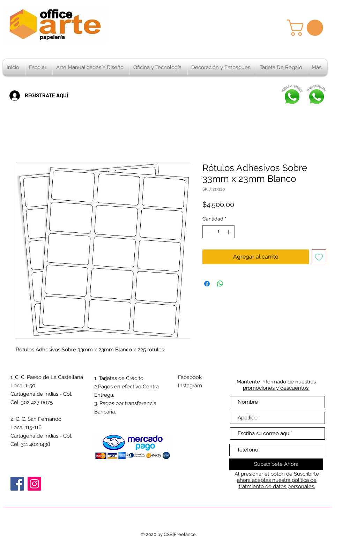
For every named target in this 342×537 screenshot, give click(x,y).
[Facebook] (17, 484)
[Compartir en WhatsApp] (220, 283)
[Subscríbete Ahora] (276, 464)
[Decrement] (207, 232)
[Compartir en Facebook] (207, 283)
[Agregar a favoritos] (319, 256)
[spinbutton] (218, 232)
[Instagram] (34, 484)
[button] (307, 28)
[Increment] (229, 232)
